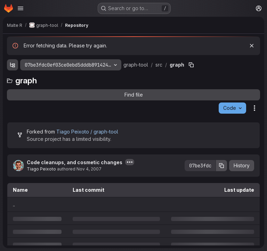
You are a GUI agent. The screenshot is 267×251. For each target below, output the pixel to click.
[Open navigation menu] (20, 8)
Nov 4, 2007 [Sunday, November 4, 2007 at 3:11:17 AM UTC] (89, 169)
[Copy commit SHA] (221, 165)
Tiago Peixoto (41, 169)
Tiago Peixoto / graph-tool (87, 132)
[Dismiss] (252, 45)
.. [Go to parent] (14, 204)
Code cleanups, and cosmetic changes (74, 162)
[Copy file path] (191, 64)
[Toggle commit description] (129, 162)
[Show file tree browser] (12, 64)
